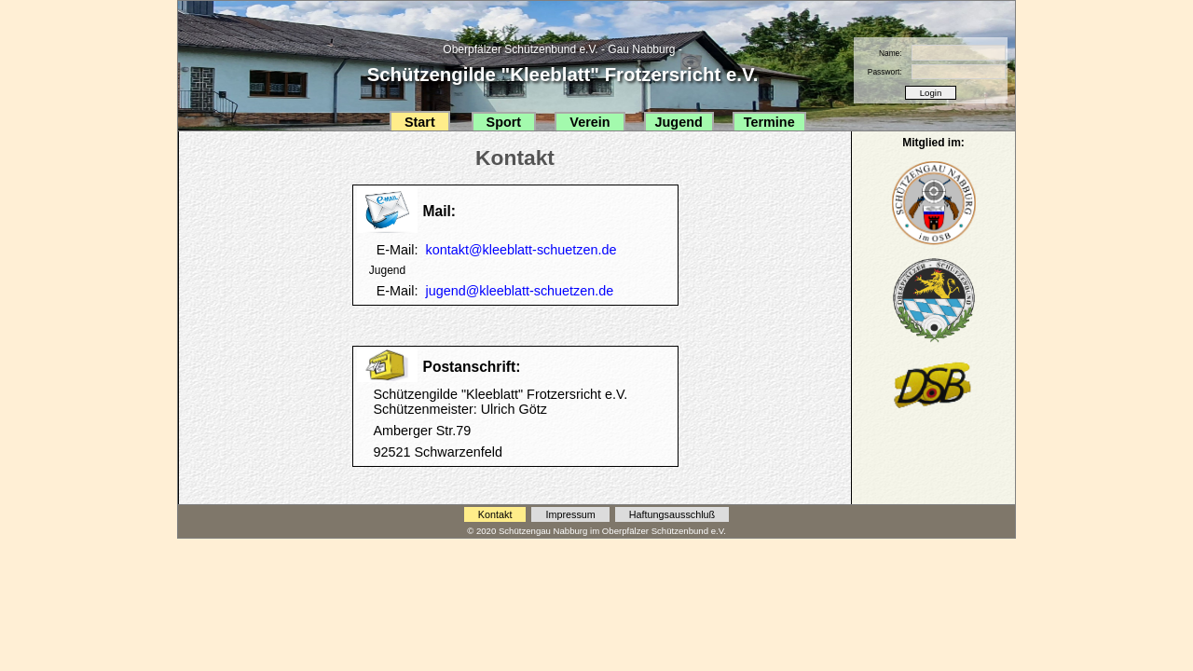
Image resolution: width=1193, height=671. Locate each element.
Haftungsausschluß (672, 514)
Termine (769, 122)
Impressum (570, 514)
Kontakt (495, 514)
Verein (589, 122)
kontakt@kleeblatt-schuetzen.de (521, 249)
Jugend (679, 122)
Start (420, 122)
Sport (504, 122)
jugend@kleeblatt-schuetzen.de (520, 290)
